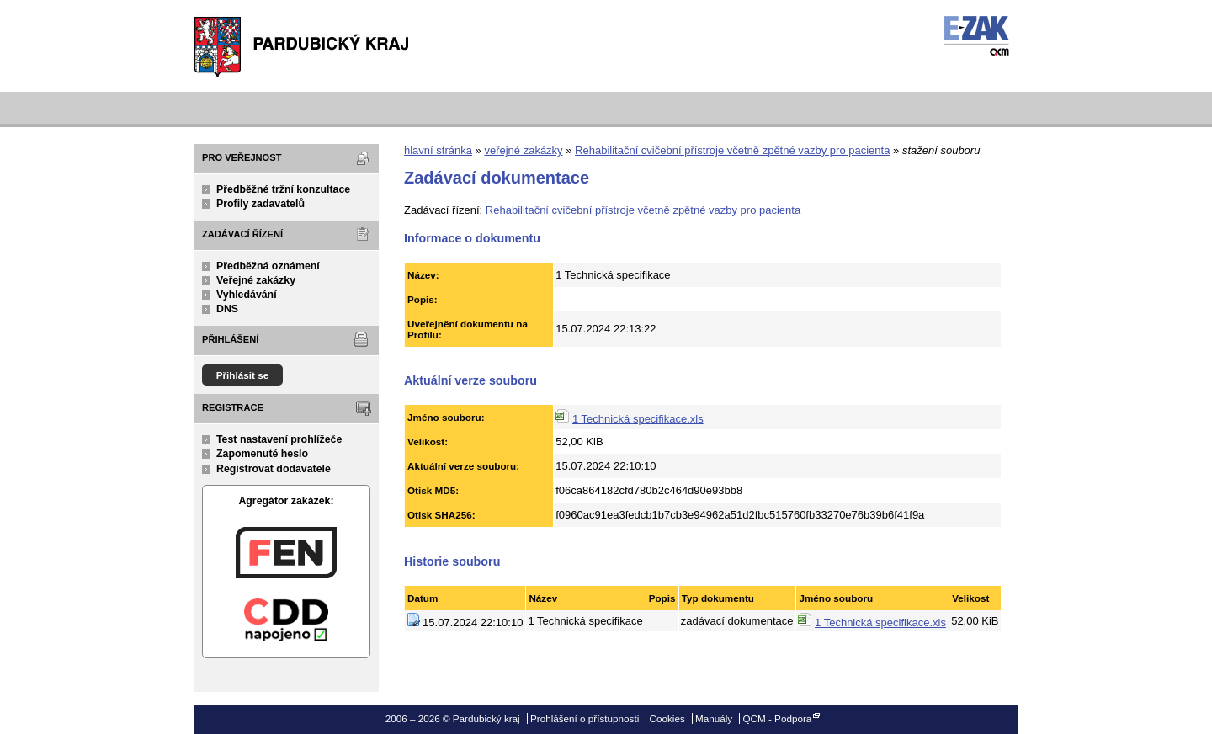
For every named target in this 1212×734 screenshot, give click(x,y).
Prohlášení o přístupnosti (584, 718)
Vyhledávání (246, 295)
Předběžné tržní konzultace (283, 189)
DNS (227, 309)
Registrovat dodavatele (273, 469)
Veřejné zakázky (255, 280)
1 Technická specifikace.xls (638, 418)
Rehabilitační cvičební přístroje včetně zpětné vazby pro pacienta (732, 150)
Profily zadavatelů (260, 204)
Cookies (667, 718)
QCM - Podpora (776, 718)
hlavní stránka (438, 150)
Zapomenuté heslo (262, 454)
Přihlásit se (242, 375)
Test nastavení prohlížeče (279, 439)
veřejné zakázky (523, 150)
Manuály (713, 718)
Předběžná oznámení (268, 266)
